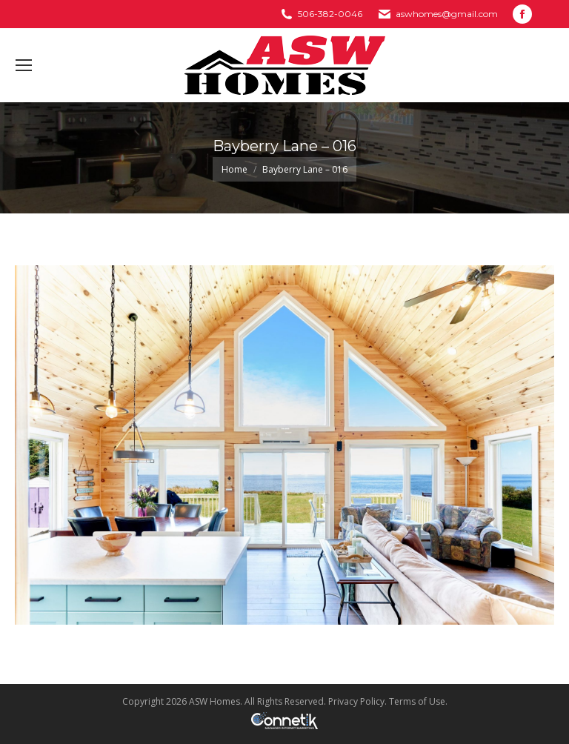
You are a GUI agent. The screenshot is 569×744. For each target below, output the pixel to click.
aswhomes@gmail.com (447, 13)
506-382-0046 (330, 13)
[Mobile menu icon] (24, 65)
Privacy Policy (356, 701)
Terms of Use (417, 701)
